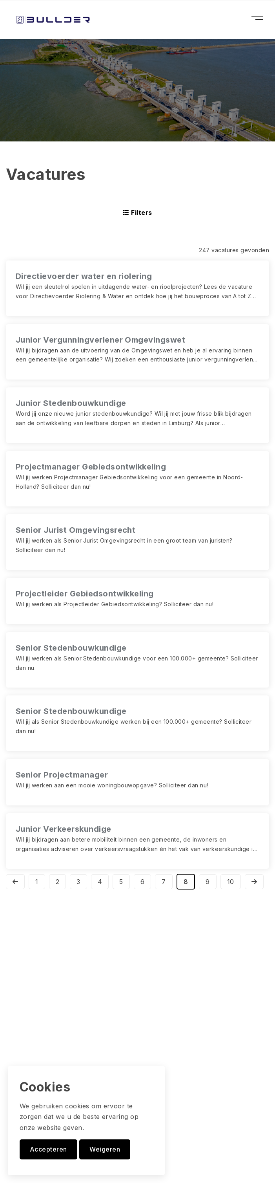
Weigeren (104, 1149)
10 (230, 882)
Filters (137, 212)
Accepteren (48, 1149)
